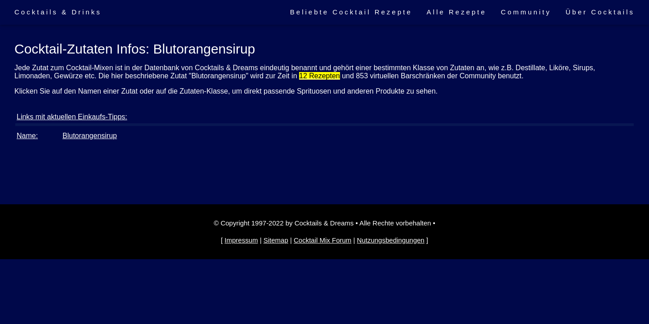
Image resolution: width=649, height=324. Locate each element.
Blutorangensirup (90, 136)
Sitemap (276, 240)
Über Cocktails (600, 12)
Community (526, 12)
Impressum (241, 240)
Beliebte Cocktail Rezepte (351, 12)
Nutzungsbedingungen (391, 240)
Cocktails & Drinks (58, 12)
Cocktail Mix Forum (322, 240)
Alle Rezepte (457, 12)
